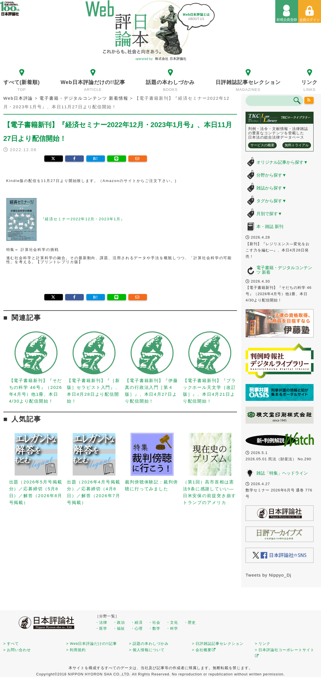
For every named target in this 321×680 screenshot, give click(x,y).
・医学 (101, 628)
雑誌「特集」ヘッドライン (282, 473)
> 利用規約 (76, 650)
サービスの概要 (262, 145)
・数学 (154, 628)
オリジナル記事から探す (282, 162)
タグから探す (271, 200)
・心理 (137, 628)
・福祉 (119, 628)
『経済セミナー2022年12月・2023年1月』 (83, 219)
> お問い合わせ (17, 650)
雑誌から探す (271, 187)
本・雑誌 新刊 (269, 226)
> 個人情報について (147, 650)
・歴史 (190, 622)
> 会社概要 (204, 650)
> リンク (263, 643)
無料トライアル (297, 145)
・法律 (101, 622)
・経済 (137, 622)
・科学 (172, 628)
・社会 (154, 622)
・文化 (172, 622)
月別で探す (269, 213)
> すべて (11, 643)
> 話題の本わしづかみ (149, 643)
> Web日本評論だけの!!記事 (91, 643)
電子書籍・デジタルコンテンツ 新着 (284, 270)
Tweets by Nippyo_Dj (268, 575)
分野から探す (271, 175)
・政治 (119, 622)
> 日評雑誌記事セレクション (218, 643)
